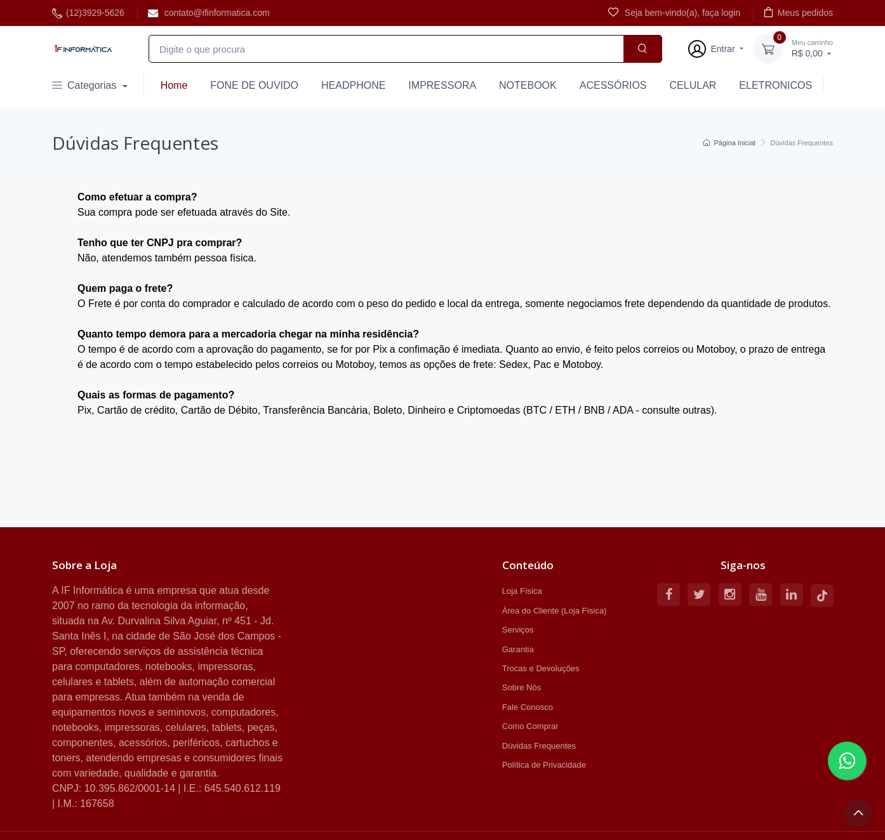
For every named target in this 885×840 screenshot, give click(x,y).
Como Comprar (530, 726)
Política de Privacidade (544, 765)
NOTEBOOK (528, 85)
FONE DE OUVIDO (254, 85)
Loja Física (522, 591)
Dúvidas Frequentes (539, 746)
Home (174, 85)
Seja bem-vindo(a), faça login (674, 12)
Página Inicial (729, 143)
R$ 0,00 (812, 47)
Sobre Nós (521, 687)
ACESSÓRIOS (613, 85)
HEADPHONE (353, 85)
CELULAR (693, 85)
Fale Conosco (527, 707)
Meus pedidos (798, 12)
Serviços (518, 629)
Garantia (518, 649)
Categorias (85, 85)
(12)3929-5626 (88, 13)
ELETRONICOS (775, 85)
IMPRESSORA (442, 85)
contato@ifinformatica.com (209, 13)
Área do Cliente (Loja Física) (554, 610)
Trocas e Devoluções (541, 668)
